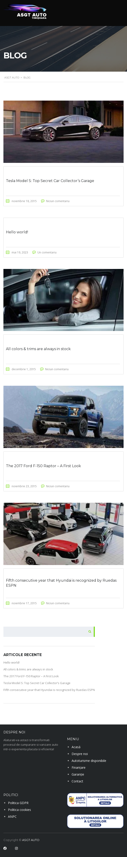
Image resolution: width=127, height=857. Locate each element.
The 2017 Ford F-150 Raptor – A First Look (31, 676)
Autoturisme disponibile (89, 760)
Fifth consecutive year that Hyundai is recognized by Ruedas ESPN (49, 690)
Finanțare (79, 767)
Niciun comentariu (58, 201)
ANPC (12, 816)
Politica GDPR (18, 803)
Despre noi (80, 754)
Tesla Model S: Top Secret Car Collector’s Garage (36, 683)
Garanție (78, 774)
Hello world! (11, 662)
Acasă (76, 747)
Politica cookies (19, 810)
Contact (77, 781)
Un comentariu (47, 252)
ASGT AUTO (30, 840)
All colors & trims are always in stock (28, 669)
